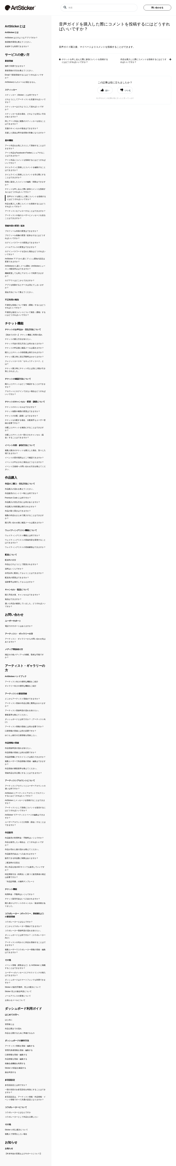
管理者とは (9, 1024)
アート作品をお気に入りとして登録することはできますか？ (25, 147)
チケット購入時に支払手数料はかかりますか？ (24, 357)
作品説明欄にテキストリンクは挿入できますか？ (25, 757)
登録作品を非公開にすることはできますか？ (23, 773)
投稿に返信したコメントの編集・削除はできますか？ (25, 183)
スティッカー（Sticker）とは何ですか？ (21, 95)
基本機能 (9, 140)
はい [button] (107, 90)
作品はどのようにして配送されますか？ (21, 564)
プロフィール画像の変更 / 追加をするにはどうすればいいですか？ (25, 236)
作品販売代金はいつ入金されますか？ (20, 854)
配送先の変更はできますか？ (17, 578)
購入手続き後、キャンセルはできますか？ (22, 595)
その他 (8, 960)
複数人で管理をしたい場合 (16, 1134)
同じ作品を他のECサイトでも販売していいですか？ (25, 868)
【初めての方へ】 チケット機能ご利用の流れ (23, 335)
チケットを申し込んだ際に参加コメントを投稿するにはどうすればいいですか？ (25, 190)
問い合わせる (157, 7)
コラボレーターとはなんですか (18, 1112)
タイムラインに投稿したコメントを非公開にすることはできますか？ (25, 176)
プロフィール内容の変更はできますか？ (21, 231)
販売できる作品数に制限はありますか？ (21, 858)
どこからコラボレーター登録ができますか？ (23, 926)
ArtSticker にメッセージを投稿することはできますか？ (25, 801)
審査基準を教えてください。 (17, 715)
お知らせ (11, 1142)
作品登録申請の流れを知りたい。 (19, 748)
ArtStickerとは (15, 26)
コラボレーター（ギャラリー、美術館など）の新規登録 (25, 915)
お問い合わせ (14, 614)
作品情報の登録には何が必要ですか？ (20, 752)
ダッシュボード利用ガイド (23, 1008)
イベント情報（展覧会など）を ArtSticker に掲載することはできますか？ (25, 966)
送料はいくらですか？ (14, 569)
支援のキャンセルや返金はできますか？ (21, 128)
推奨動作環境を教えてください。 (19, 42)
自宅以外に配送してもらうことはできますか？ (24, 573)
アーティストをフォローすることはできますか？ (25, 211)
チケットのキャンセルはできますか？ (20, 407)
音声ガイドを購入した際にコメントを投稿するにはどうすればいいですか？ (26, 198)
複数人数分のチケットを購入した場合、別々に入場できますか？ (25, 451)
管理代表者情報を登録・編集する (19, 1050)
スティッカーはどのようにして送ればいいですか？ (24, 108)
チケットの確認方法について (18, 379)
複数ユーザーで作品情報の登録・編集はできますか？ (25, 762)
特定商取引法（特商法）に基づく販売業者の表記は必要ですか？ (25, 875)
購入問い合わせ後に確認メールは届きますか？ (24, 523)
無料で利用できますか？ (15, 66)
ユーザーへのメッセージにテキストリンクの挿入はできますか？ (25, 974)
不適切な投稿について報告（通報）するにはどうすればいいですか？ (25, 306)
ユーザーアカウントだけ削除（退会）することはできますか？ (25, 823)
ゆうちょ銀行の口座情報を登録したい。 (21, 735)
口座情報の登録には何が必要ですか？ (20, 731)
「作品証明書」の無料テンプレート (19, 881)
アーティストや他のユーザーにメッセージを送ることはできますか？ (25, 216)
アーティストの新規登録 (16, 693)
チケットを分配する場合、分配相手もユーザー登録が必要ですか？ (25, 421)
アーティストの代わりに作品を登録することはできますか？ (25, 943)
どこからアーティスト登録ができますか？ (22, 699)
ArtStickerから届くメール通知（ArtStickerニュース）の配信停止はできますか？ (25, 267)
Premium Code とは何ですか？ (18, 498)
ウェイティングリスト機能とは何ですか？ (22, 535)
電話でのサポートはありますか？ (19, 626)
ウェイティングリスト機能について (21, 530)
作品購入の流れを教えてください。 (19, 489)
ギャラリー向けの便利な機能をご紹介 (20, 686)
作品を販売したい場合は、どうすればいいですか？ (24, 843)
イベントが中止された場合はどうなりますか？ (24, 462)
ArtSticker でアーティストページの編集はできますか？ (25, 816)
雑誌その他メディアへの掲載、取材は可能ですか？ (24, 656)
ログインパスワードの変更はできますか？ (22, 243)
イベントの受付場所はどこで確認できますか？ (24, 458)
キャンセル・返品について (17, 589)
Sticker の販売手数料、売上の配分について (23, 987)
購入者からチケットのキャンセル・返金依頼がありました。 (25, 904)
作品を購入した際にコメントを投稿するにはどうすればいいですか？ (25, 205)
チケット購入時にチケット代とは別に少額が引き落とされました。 (25, 369)
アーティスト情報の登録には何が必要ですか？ (24, 726)
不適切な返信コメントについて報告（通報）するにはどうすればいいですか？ (25, 313)
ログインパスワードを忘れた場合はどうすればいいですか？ (25, 252)
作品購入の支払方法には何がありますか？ (22, 502)
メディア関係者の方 (14, 649)
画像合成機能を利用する (15, 1063)
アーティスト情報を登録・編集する (19, 1046)
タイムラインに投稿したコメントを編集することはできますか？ (25, 168)
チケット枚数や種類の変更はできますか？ (22, 411)
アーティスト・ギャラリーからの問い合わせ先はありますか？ (25, 640)
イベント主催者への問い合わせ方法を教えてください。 (25, 467)
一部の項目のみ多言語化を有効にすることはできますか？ (25, 1091)
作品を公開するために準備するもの (19, 1033)
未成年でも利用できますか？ (17, 46)
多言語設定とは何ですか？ (16, 1085)
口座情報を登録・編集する (16, 1055)
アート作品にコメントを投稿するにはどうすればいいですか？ (25, 161)
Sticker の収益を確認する (15, 1068)
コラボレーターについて (16, 1107)
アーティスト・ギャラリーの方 (19, 634)
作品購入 (11, 477)
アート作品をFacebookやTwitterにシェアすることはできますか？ (25, 154)
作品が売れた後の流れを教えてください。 (22, 849)
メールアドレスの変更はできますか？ (20, 247)
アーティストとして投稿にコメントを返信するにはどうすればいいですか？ (25, 809)
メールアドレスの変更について (18, 996)
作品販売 (9, 832)
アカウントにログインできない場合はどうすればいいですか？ (25, 392)
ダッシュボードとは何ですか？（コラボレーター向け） (25, 936)
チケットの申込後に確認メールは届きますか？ (24, 348)
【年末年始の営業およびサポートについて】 (23, 1154)
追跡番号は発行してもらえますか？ (19, 582)
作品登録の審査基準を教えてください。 (21, 768)
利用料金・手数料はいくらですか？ (19, 894)
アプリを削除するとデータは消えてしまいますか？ (24, 286)
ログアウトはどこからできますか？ (19, 280)
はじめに (8, 1020)
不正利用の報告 (12, 300)
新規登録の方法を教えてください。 (19, 70)
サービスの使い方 (17, 54)
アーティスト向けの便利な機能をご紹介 (21, 682)
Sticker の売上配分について (16, 1130)
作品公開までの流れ (13, 1029)
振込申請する (10, 1072)
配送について (11, 555)
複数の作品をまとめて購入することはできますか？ (24, 516)
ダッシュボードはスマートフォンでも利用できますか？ (25, 981)
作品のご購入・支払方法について (20, 484)
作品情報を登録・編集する (16, 1059)
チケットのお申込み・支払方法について (23, 329)
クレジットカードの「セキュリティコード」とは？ (24, 362)
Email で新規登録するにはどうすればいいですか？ (24, 76)
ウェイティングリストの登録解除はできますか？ (25, 547)
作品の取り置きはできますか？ (18, 511)
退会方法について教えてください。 (19, 292)
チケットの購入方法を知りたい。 (19, 339)
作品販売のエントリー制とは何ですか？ (21, 493)
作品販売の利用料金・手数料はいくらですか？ (24, 838)
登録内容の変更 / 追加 (15, 226)
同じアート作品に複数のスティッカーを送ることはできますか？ (25, 122)
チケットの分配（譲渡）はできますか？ (21, 416)
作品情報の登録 (12, 743)
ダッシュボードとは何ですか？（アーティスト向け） (25, 720)
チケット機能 (14, 323)
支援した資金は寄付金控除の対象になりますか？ (25, 133)
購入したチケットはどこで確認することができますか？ (25, 385)
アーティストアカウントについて (20, 780)
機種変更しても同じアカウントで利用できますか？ (24, 274)
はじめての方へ (12, 1014)
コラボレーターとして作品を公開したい (21, 1117)
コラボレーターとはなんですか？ (19, 922)
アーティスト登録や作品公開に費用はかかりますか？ (25, 704)
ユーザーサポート (13, 621)
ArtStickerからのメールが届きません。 (21, 82)
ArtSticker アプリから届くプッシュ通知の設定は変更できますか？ (25, 260)
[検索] (99, 8)
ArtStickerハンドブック (15, 676)
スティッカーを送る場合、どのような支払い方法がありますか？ (25, 115)
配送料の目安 (10, 560)
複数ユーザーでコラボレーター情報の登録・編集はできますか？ (25, 951)
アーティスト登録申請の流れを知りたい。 (22, 710)
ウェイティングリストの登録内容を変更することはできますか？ (25, 541)
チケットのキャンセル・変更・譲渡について (25, 402)
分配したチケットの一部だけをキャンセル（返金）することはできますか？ (24, 436)
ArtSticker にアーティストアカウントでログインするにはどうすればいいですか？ (25, 794)
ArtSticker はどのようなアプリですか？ (21, 38)
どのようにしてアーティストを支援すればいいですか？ (25, 100)
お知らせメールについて (15, 1000)
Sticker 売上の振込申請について (18, 991)
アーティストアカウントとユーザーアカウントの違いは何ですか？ (25, 787)
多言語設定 (10, 1080)
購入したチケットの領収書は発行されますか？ (24, 352)
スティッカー (11, 90)
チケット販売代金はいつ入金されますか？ (22, 899)
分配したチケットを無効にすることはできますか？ (24, 429)
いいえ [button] (128, 90)
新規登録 (9, 61)
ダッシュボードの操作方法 (17, 1040)
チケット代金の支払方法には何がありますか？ (24, 344)
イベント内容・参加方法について (20, 445)
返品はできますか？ (13, 599)
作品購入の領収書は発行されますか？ (20, 507)
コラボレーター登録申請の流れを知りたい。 (23, 931)
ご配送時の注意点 (12, 863)
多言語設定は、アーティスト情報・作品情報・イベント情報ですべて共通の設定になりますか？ (25, 1098)
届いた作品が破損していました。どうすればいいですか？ (25, 605)
